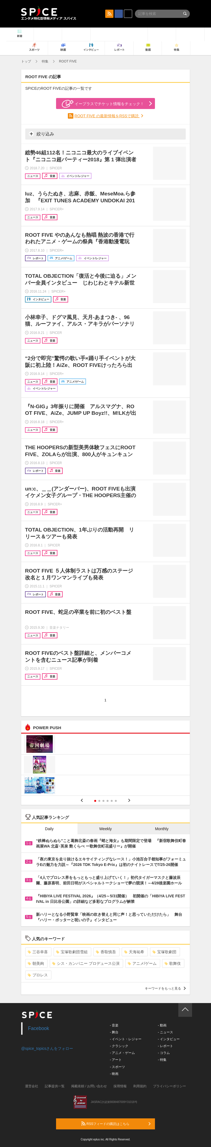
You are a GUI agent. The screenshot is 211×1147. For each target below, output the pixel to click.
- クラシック (119, 1046)
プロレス (38, 975)
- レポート (165, 1046)
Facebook (38, 1028)
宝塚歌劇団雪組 (72, 952)
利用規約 (139, 1086)
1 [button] (95, 801)
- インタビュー (168, 1039)
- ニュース (165, 1032)
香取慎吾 (106, 952)
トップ (26, 61)
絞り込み (41, 133)
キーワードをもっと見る (165, 988)
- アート (116, 1060)
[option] (105, 765)
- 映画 (114, 1074)
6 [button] (116, 801)
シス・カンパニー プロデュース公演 (86, 963)
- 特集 (162, 1060)
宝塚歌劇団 (164, 952)
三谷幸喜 (38, 952)
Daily (49, 829)
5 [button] (112, 801)
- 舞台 (114, 1032)
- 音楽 (114, 1025)
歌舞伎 (173, 963)
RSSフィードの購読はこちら (116, 1123)
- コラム (164, 1053)
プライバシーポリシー (169, 1086)
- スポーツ (117, 1067)
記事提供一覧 (55, 1086)
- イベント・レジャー (125, 1039)
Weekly (105, 829)
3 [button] (103, 801)
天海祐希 (134, 952)
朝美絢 (36, 963)
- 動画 (162, 1025)
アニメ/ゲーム (142, 963)
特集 (45, 61)
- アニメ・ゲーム (122, 1053)
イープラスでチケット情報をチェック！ (103, 104)
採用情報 (120, 1086)
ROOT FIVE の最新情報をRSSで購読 (107, 116)
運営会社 (31, 1086)
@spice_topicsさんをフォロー (47, 1048)
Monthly (161, 829)
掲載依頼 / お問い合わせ (89, 1086)
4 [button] (108, 801)
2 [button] (99, 801)
